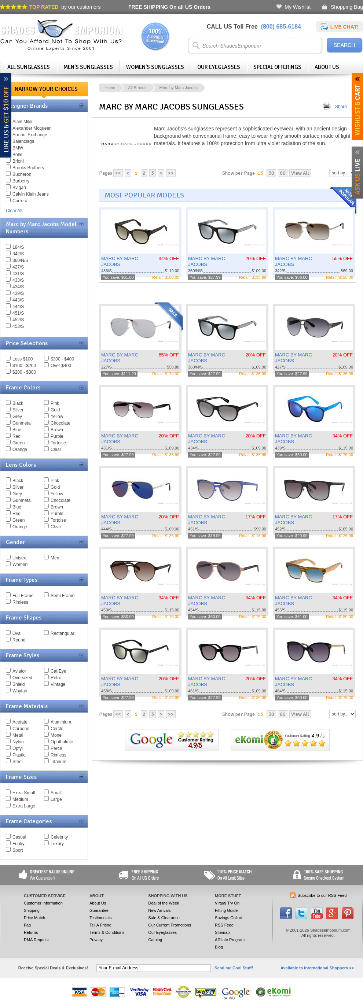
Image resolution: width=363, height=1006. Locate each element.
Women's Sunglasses (155, 67)
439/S (18, 293)
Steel (17, 761)
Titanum (58, 761)
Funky (18, 843)
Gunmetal (22, 423)
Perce (56, 748)
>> (171, 173)
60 (283, 173)
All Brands (137, 87)
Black (17, 403)
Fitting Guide (226, 910)
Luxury (57, 843)
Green (18, 442)
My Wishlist (298, 7)
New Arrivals (159, 910)
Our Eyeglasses (218, 67)
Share (341, 106)
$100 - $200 (24, 365)
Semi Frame (62, 595)
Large (56, 799)
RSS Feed (224, 925)
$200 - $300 (24, 372)
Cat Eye (58, 671)
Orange (19, 449)
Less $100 (22, 359)
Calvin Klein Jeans (30, 194)
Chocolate (60, 423)
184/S (18, 247)
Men (55, 558)
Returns (31, 932)
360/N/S (20, 260)
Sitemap (222, 932)
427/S (18, 267)
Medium (20, 799)
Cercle (57, 728)
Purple (57, 436)
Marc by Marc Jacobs (178, 87)
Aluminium (61, 722)
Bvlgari (19, 187)
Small (56, 792)
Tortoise (58, 442)
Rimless (20, 602)
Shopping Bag (347, 7)
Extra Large (23, 806)
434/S (18, 286)
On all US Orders (169, 7)
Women (19, 564)
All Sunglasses (28, 67)
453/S (18, 326)
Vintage (58, 684)
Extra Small (23, 792)
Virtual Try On (227, 903)
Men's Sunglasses (88, 67)
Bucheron (21, 174)
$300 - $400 (62, 359)
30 (271, 173)
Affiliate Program (230, 939)
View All (300, 173)
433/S (18, 280)
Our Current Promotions (169, 925)
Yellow (57, 416)
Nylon (18, 741)
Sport (17, 850)
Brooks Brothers (28, 167)
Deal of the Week (163, 903)
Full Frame (22, 595)
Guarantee (99, 910)
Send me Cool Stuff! (233, 968)
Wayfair (19, 691)
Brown (57, 429)
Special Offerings (277, 67)
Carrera (19, 200)
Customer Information (43, 903)
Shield (18, 684)
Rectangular (62, 633)
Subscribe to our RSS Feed (322, 895)
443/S (18, 300)
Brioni (18, 161)
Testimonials (100, 918)
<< (118, 173)
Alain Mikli (22, 121)
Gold (55, 410)
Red (16, 436)
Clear (56, 449)
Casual (19, 837)
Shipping (32, 910)
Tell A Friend (100, 925)
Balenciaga (23, 141)
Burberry (20, 181)
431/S (18, 273)
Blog (219, 947)
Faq (27, 925)
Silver (17, 410)
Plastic (18, 755)
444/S (18, 306)
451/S (18, 313)
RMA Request (36, 939)
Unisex (19, 558)
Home (109, 87)
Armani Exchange (29, 134)
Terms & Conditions (106, 932)
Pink (55, 403)
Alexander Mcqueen (32, 128)
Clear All (14, 210)
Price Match (34, 918)
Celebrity (59, 837)
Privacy (96, 939)
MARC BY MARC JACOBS (119, 261)
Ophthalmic (62, 741)
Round (18, 640)
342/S (18, 253)
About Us (327, 67)
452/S (18, 319)
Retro (56, 677)
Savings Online (228, 918)
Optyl (17, 748)
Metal (17, 735)
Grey (17, 416)
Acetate (19, 722)
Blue (16, 429)
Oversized (22, 677)
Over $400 (61, 365)
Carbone (20, 728)
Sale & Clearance (164, 918)
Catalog (155, 939)
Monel (57, 735)
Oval (17, 633)
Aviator (19, 671)
